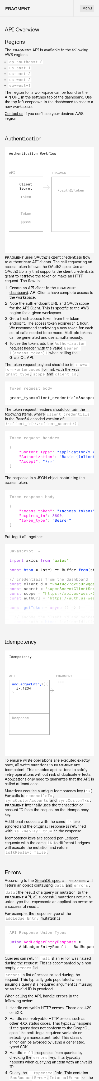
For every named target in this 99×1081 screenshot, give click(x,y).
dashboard (74, 97)
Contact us (14, 114)
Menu (87, 8)
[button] (49, 551)
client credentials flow (70, 257)
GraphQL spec (47, 880)
